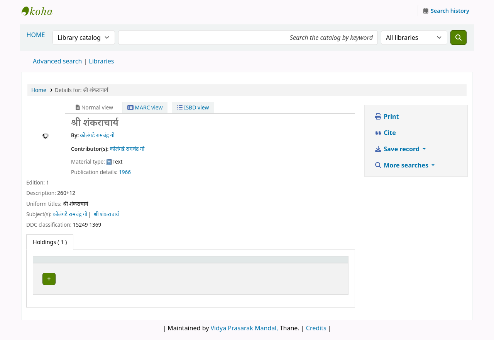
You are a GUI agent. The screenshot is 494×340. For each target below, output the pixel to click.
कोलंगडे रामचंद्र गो (70, 214)
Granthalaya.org (41, 11)
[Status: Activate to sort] (325, 263)
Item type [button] (49, 263)
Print (386, 116)
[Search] (458, 37)
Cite (385, 132)
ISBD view (193, 107)
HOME (36, 35)
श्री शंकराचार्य (106, 214)
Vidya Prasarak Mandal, (244, 326)
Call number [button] (254, 263)
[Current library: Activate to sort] (163, 263)
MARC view (145, 107)
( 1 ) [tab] (50, 242)
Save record (397, 149)
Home (38, 90)
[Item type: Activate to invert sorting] (63, 263)
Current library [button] (116, 263)
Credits (316, 326)
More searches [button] (402, 165)
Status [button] (314, 263)
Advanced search (57, 61)
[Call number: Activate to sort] (268, 263)
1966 (125, 172)
